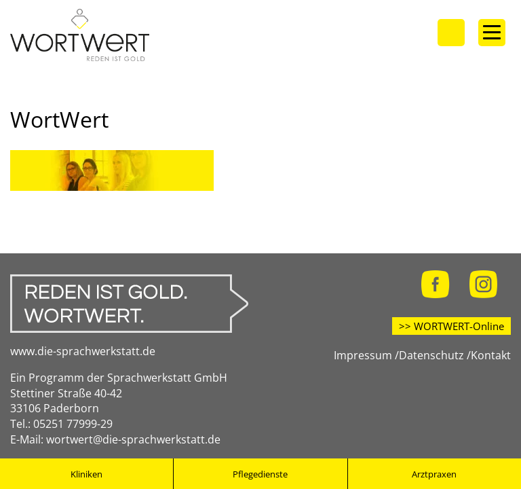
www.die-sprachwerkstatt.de (82, 351)
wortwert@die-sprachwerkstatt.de (133, 439)
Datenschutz (431, 355)
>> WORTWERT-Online (451, 326)
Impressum (363, 355)
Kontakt (491, 355)
